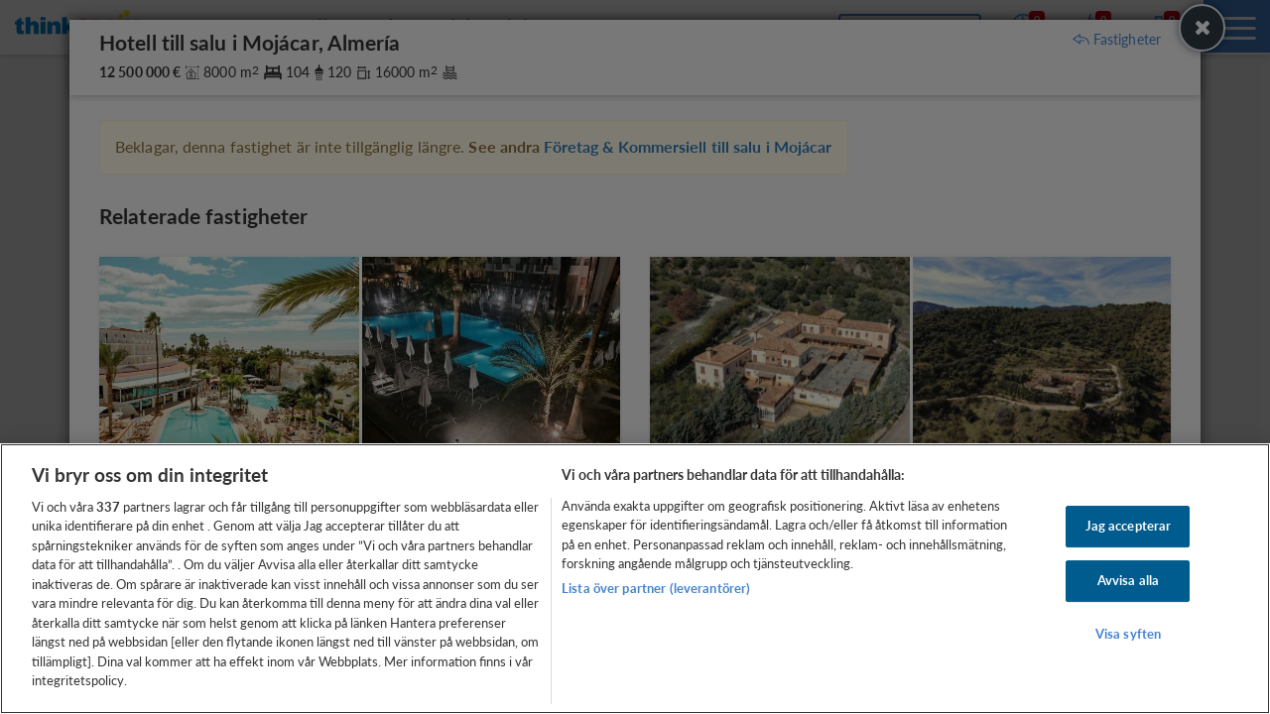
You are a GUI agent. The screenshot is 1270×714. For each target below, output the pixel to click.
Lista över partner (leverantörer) (656, 588)
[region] (635, 578)
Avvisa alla (1128, 580)
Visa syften (1128, 634)
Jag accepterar (1128, 527)
